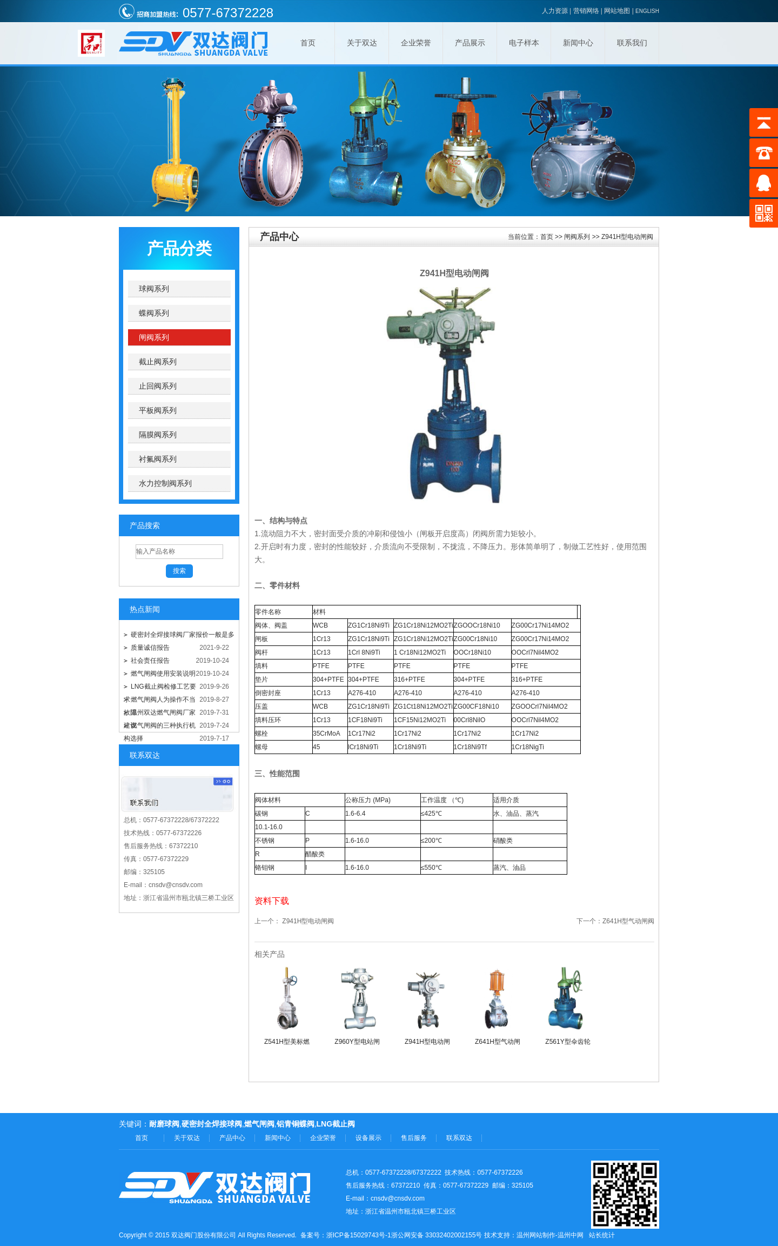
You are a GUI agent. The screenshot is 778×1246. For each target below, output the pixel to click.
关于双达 (362, 43)
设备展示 (368, 1138)
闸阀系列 (577, 237)
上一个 (264, 921)
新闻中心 (578, 43)
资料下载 (271, 900)
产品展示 (470, 43)
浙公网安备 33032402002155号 (436, 1235)
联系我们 (632, 43)
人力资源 (555, 11)
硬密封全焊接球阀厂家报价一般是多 (182, 634)
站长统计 (602, 1235)
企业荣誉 (416, 43)
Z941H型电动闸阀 (308, 921)
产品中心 (232, 1138)
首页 (308, 43)
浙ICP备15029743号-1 (358, 1235)
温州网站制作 (536, 1235)
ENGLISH (647, 11)
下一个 (586, 921)
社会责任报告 (150, 660)
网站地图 (617, 11)
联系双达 (459, 1138)
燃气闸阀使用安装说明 (163, 673)
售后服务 (414, 1138)
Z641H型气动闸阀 (628, 921)
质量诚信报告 (150, 647)
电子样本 (524, 43)
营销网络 (586, 11)
